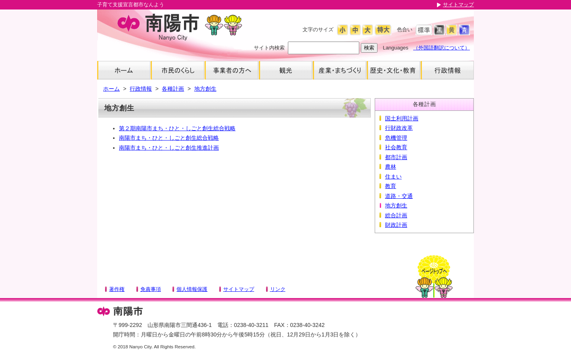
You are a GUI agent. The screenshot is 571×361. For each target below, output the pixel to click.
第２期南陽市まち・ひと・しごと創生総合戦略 (177, 128)
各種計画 (173, 89)
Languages (395, 48)
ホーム (111, 89)
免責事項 (150, 289)
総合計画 (396, 215)
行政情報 (141, 89)
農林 (390, 166)
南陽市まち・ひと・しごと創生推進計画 (169, 147)
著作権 (117, 289)
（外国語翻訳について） (441, 48)
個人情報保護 (191, 289)
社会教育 (396, 147)
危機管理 (396, 138)
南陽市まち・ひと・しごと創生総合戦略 (169, 138)
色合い (404, 29)
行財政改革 (399, 128)
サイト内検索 (269, 48)
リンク (278, 289)
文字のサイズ (318, 29)
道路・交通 (399, 196)
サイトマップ (458, 5)
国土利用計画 (401, 118)
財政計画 (396, 225)
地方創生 (205, 89)
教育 (390, 186)
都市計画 (396, 157)
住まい (393, 176)
